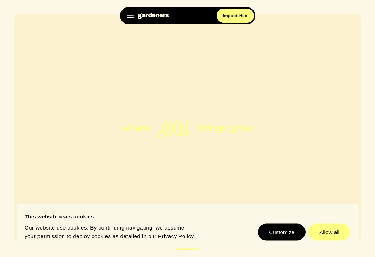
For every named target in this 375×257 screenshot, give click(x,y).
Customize (282, 232)
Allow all (329, 232)
